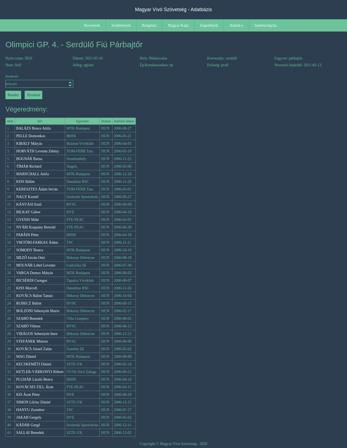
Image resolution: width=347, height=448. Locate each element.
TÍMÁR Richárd (28, 166)
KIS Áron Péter (28, 395)
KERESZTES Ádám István (37, 189)
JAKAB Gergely (28, 417)
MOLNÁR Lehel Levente (36, 265)
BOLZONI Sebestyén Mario (37, 311)
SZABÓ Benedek (29, 319)
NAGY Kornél (27, 197)
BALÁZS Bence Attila (33, 128)
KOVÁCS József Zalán (34, 349)
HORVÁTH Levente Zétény (37, 151)
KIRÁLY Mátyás (29, 144)
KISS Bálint (25, 182)
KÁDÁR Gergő (28, 425)
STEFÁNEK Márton (32, 341)
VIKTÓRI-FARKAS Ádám (37, 242)
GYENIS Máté (27, 220)
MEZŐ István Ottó (30, 258)
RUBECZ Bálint (28, 303)
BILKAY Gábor (28, 212)
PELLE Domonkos (30, 136)
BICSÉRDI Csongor (31, 280)
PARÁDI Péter (27, 235)
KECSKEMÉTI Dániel (33, 364)
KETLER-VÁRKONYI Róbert (40, 372)
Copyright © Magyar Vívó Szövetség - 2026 (173, 444)
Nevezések (92, 25)
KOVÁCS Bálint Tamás (34, 296)
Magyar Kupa (178, 25)
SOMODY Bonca (29, 250)
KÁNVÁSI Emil (29, 204)
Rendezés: (39, 81)
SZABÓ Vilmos (28, 326)
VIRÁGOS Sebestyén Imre (36, 334)
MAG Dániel (26, 357)
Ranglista (149, 25)
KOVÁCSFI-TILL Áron (34, 387)
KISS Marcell (26, 288)
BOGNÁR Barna (29, 159)
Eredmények (121, 25)
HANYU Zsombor (30, 410)
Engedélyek (209, 25)
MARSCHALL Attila (32, 174)
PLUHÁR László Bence (34, 379)
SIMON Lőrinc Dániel (33, 402)
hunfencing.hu (266, 25)
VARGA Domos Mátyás (34, 273)
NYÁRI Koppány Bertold (36, 227)
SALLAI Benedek (30, 433)
